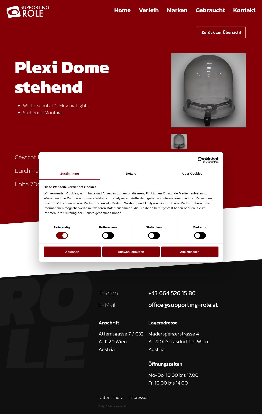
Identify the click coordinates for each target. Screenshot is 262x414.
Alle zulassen (189, 252)
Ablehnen (72, 252)
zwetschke (121, 406)
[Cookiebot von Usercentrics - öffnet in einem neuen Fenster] (200, 160)
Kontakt (244, 10)
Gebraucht (210, 10)
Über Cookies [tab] (192, 173)
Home (122, 10)
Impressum (139, 397)
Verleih (149, 10)
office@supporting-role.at (183, 304)
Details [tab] (131, 173)
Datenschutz (111, 397)
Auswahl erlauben (131, 252)
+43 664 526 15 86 (172, 293)
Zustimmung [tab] (69, 173)
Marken (177, 10)
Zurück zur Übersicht (221, 32)
